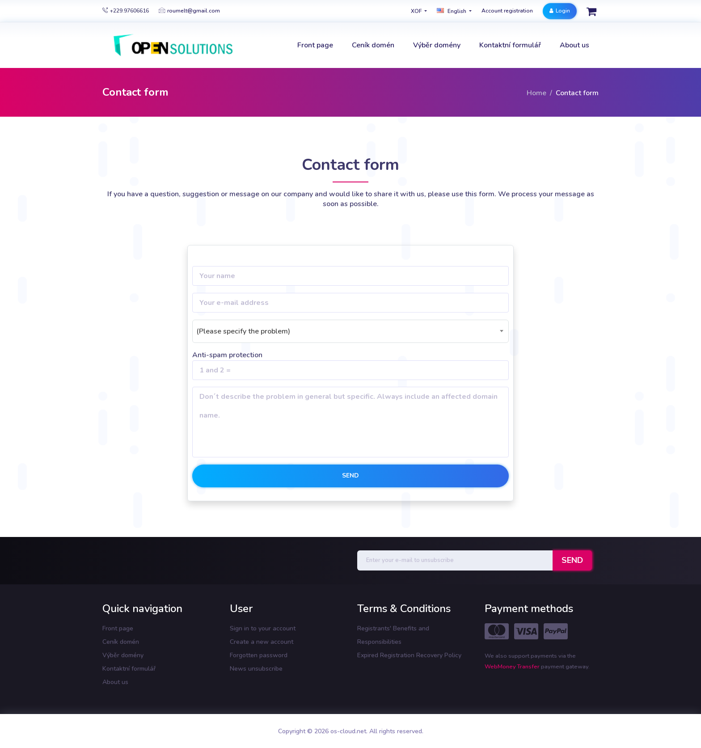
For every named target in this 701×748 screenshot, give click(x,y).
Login (559, 10)
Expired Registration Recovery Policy (409, 655)
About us (115, 682)
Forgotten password (258, 655)
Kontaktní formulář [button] (510, 45)
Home (536, 93)
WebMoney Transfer (513, 667)
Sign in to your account (263, 628)
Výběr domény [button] (436, 45)
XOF (417, 11)
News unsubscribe (256, 668)
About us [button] (574, 45)
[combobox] (350, 331)
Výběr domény (123, 655)
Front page (117, 628)
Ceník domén (120, 642)
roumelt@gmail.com (189, 10)
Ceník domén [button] (373, 45)
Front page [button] (315, 45)
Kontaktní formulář (129, 668)
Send (350, 475)
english (452, 11)
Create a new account (261, 642)
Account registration (507, 10)
